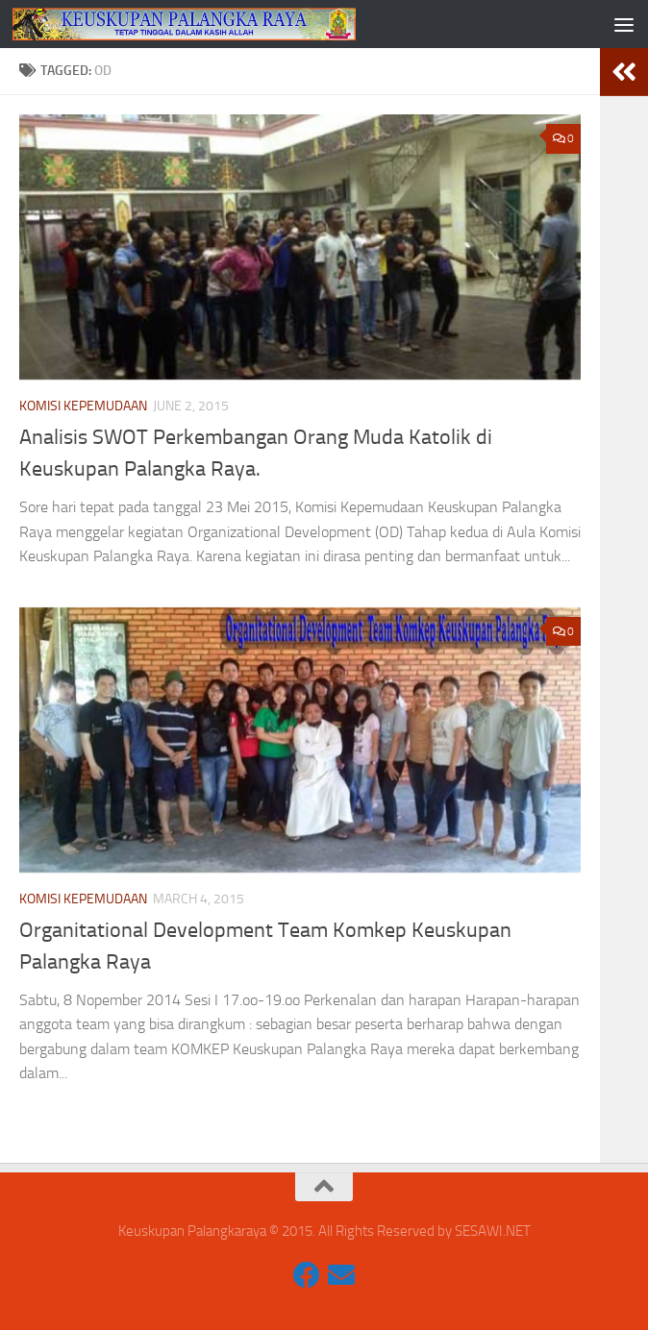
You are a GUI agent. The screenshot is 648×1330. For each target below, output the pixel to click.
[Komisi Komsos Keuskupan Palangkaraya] (306, 1275)
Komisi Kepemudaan (83, 406)
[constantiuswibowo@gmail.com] (341, 1275)
